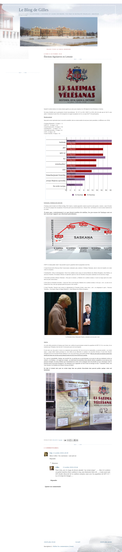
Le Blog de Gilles (33, 10)
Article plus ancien (106, 542)
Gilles (57, 467)
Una (51, 453)
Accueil (77, 542)
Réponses (55, 463)
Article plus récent (49, 542)
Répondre (53, 459)
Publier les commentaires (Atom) (63, 546)
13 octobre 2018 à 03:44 (70, 467)
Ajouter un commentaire (53, 486)
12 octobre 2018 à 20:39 (60, 453)
